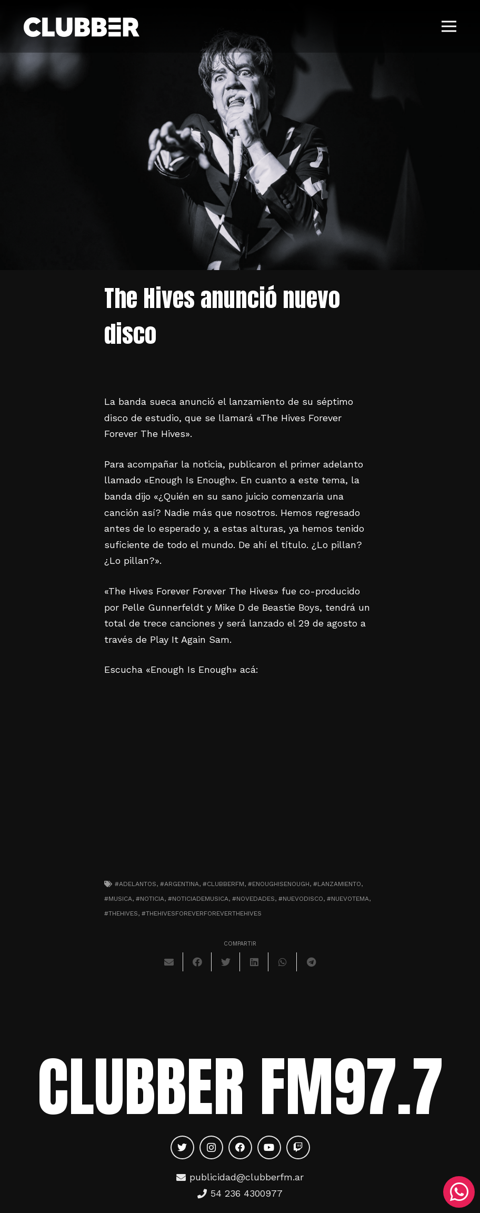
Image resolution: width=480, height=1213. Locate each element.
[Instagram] (211, 1147)
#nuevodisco (300, 898)
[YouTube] (269, 1147)
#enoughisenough (278, 884)
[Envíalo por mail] (169, 961)
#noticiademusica (198, 898)
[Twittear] (226, 961)
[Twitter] (182, 1147)
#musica (118, 898)
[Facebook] (240, 1147)
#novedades (253, 898)
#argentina (179, 884)
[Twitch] (298, 1147)
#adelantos (135, 884)
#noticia (150, 898)
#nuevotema (348, 898)
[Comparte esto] (197, 961)
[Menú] (449, 26)
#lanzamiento (337, 884)
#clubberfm (223, 884)
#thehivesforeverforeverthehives (202, 913)
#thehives (121, 913)
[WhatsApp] (459, 1192)
